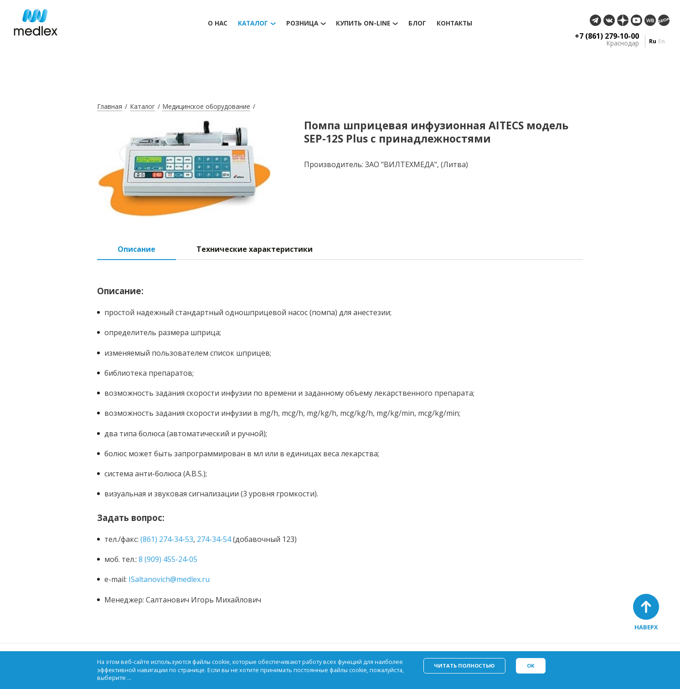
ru (652, 41)
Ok (531, 665)
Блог (417, 23)
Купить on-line (363, 23)
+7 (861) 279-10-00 (607, 36)
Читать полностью (464, 665)
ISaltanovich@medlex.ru (169, 579)
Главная (109, 106)
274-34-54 (214, 539)
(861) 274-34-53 (166, 539)
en (661, 41)
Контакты (454, 23)
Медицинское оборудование (206, 106)
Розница (302, 23)
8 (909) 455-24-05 (168, 559)
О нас (217, 23)
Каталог (253, 23)
